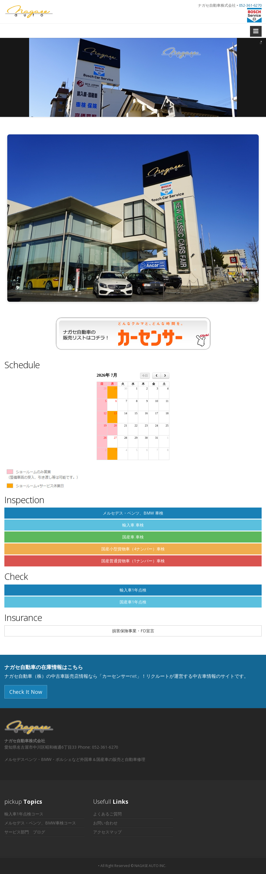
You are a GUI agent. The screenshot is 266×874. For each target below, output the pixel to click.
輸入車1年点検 (133, 590)
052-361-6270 (250, 5)
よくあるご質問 (107, 814)
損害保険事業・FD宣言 (133, 630)
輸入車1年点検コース (23, 814)
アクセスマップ (107, 832)
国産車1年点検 (133, 602)
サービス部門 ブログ (24, 832)
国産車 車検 (133, 537)
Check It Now (25, 691)
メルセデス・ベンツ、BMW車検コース (40, 823)
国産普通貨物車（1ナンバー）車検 (133, 561)
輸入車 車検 (133, 525)
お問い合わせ (105, 823)
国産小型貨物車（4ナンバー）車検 (133, 549)
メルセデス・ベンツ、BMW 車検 (133, 513)
